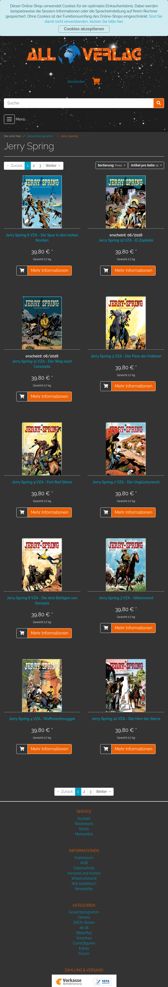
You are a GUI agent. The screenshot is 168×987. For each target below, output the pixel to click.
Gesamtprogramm (84, 912)
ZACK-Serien (84, 922)
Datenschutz (84, 868)
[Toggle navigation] (9, 119)
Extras (84, 948)
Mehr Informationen (49, 270)
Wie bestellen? (83, 884)
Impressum (84, 858)
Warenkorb (84, 824)
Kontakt (84, 818)
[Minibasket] (96, 81)
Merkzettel (84, 834)
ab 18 (83, 928)
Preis (110, 165)
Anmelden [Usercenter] (76, 82)
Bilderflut (84, 933)
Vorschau (84, 938)
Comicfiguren (84, 943)
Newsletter (84, 889)
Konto (84, 829)
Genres (84, 917)
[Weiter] (53, 166)
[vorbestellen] (106, 271)
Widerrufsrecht (84, 878)
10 (145, 165)
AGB (83, 863)
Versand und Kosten (84, 873)
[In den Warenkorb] (22, 271)
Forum (83, 953)
